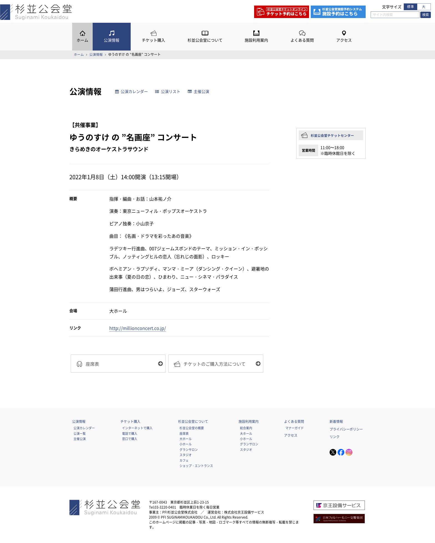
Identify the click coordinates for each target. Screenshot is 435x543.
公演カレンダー (131, 91)
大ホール (185, 438)
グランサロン (188, 449)
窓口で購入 (129, 438)
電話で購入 (129, 433)
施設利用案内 (256, 40)
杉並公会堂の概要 (191, 428)
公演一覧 (80, 433)
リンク (335, 437)
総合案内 (246, 428)
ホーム (82, 40)
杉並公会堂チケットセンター (332, 135)
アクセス (344, 40)
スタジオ (185, 455)
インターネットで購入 (137, 428)
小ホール (185, 444)
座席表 (184, 433)
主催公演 (198, 91)
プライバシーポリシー (346, 429)
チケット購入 (153, 40)
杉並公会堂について (205, 40)
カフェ (184, 460)
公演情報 (111, 40)
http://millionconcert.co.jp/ (137, 328)
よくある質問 (302, 40)
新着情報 (336, 421)
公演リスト (168, 91)
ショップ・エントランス (196, 465)
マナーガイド (294, 428)
